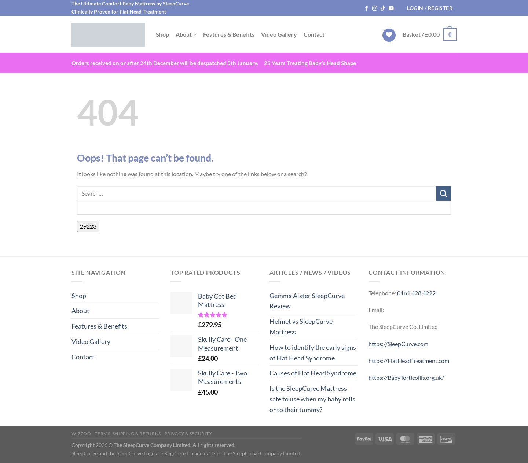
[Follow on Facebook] (366, 8)
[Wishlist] (389, 35)
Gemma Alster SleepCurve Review (307, 301)
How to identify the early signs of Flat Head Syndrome (313, 352)
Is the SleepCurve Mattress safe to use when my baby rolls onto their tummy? (312, 399)
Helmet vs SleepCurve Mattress (301, 326)
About (186, 34)
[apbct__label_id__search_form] (264, 208)
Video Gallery (279, 34)
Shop (162, 34)
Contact (314, 34)
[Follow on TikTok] (382, 8)
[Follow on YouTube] (391, 8)
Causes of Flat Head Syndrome (313, 373)
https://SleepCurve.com (398, 343)
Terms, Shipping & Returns (128, 433)
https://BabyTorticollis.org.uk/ (406, 377)
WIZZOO (81, 433)
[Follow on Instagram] (374, 8)
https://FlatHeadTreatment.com (408, 360)
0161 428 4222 (416, 292)
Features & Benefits (228, 34)
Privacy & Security (188, 433)
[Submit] (443, 193)
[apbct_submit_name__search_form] (88, 226)
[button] (430, 8)
